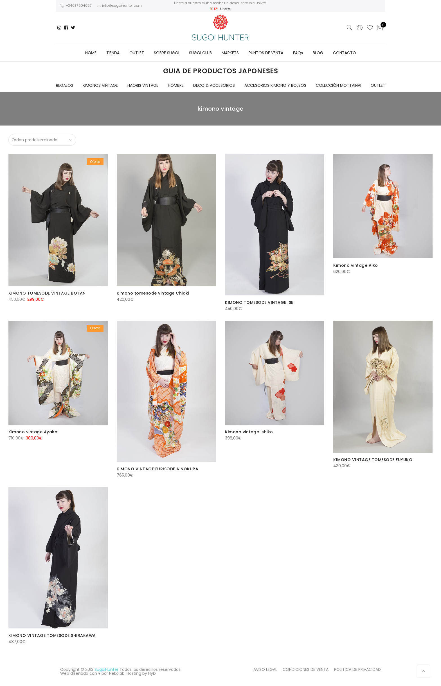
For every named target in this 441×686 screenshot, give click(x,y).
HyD (152, 673)
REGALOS (64, 85)
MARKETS (230, 53)
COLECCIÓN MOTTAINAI (338, 85)
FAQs (298, 53)
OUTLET (136, 53)
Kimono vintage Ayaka (32, 432)
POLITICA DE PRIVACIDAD (357, 669)
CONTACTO (344, 53)
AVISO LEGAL (265, 669)
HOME (90, 53)
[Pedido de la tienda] (42, 139)
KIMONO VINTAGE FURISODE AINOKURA (157, 469)
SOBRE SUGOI (166, 53)
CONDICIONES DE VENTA (305, 669)
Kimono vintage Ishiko (249, 432)
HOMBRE (176, 85)
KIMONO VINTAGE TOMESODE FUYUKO (372, 459)
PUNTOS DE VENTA (266, 53)
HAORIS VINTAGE (142, 85)
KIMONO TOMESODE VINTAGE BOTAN (47, 293)
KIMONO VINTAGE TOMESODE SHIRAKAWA (52, 635)
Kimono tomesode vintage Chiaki (153, 293)
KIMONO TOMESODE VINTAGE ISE (259, 302)
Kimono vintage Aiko (355, 265)
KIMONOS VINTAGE (100, 85)
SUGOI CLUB (200, 53)
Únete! (225, 8)
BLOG (318, 53)
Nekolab (117, 673)
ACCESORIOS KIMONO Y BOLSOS (275, 85)
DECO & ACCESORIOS (214, 85)
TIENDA (113, 53)
